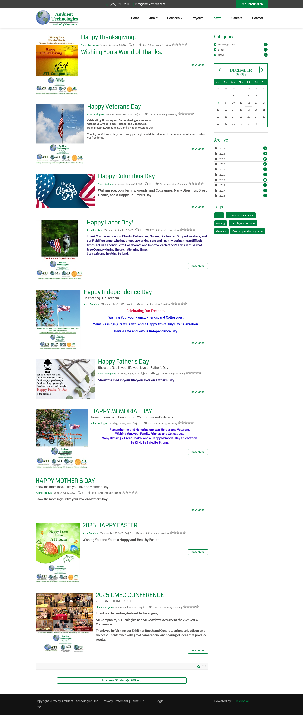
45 (266, 54)
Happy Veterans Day (60, 134)
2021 (222, 169)
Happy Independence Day (58, 319)
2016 (222, 195)
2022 (222, 164)
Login (159, 701)
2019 (222, 180)
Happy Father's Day (65, 379)
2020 (222, 174)
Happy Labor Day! (60, 250)
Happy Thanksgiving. (57, 65)
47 (266, 44)
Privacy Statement (115, 701)
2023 (222, 159)
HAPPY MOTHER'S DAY (65, 481)
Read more (197, 65)
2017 (222, 190)
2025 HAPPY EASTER (58, 553)
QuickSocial (240, 701)
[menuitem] (135, 18)
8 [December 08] (218, 102)
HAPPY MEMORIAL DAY (62, 439)
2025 (222, 148)
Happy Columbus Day (65, 191)
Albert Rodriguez (89, 44)
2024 (222, 153)
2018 (222, 185)
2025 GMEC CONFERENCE (64, 622)
